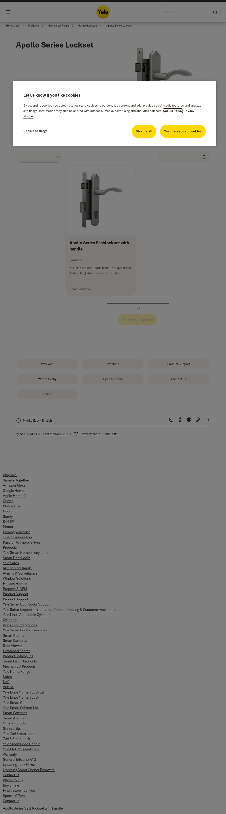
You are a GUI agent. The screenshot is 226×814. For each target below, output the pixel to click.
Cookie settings (35, 131)
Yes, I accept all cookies (183, 131)
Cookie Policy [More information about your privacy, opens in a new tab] (173, 111)
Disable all (144, 131)
